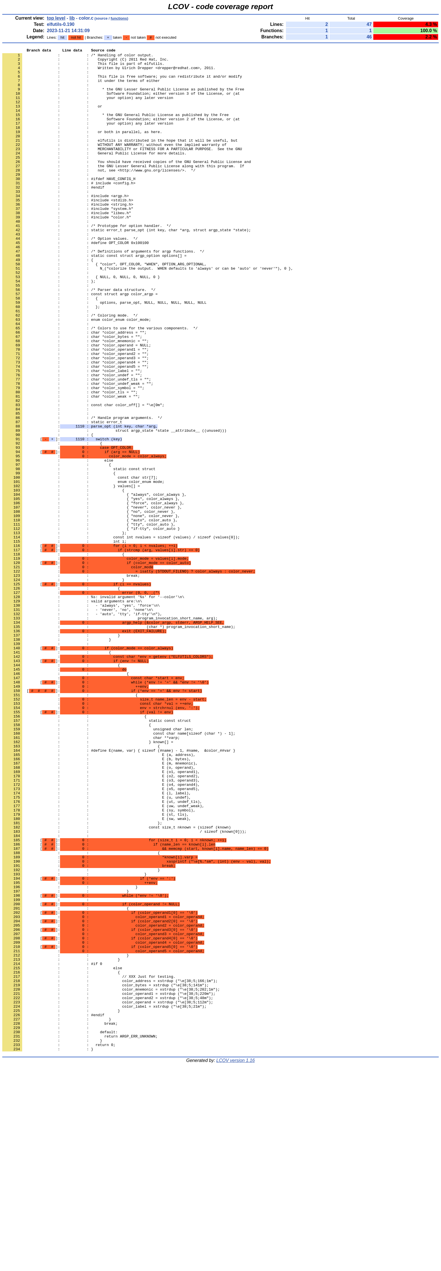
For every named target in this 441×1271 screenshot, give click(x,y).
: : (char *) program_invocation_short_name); (118, 742)
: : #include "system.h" (67, 240)
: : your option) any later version (87, 107)
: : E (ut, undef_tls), (102, 952)
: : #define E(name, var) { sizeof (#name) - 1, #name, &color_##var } (118, 891)
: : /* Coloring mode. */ (70, 368)
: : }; (49, 327)
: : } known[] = (87, 880)
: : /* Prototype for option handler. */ (86, 261)
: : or (52, 118)
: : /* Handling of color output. (77, 56)
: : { (47, 302)
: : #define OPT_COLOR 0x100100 (75, 281)
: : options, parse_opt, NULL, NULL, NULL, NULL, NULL (104, 353)
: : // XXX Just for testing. (88, 1162)
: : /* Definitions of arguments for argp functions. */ (103, 292)
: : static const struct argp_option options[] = (94, 297)
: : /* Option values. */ (70, 276)
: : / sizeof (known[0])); (124, 988)
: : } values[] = (71, 573)
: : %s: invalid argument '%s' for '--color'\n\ (93, 706)
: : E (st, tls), (95, 967)
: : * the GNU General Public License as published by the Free (115, 128)
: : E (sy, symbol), (98, 962)
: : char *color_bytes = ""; (72, 394)
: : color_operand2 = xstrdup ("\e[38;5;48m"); (107, 1188)
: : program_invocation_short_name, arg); (110, 732)
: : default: (60, 1228)
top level (56, 18)
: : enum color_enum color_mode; (76, 374)
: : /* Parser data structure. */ (78, 338)
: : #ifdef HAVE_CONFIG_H (68, 205)
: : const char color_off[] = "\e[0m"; (83, 476)
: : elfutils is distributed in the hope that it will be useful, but (120, 159)
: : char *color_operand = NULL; (76, 404)
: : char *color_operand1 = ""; (75, 409)
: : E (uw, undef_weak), (103, 957)
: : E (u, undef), (96, 947)
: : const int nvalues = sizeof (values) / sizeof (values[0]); (121, 635)
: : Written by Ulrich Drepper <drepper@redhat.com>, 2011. (108, 72)
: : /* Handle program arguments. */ (82, 491)
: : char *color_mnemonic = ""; (75, 399)
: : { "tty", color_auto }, (88, 619)
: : (46, 77)
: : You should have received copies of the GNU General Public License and (126, 184)
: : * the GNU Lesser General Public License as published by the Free (123, 97)
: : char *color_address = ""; (74, 389)
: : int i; (64, 640)
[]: (62, 517)
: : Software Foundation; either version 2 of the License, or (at (121, 133)
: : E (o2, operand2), (101, 921)
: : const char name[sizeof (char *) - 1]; (118, 870)
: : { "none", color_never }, (91, 609)
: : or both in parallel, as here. (82, 148)
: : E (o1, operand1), (101, 916)
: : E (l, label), (96, 942)
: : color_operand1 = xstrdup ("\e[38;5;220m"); (108, 1182)
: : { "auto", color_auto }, (90, 614)
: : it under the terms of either (81, 87)
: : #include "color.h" (66, 251)
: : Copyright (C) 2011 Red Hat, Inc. (85, 61)
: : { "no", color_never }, (88, 604)
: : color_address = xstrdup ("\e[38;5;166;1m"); (110, 1167)
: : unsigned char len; (97, 865)
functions (119, 18)
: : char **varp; (91, 875)
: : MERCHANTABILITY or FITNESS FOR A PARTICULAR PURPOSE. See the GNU (122, 169)
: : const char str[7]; (80, 563)
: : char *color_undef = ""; (72, 440)
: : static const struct (78, 553)
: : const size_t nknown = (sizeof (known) (116, 983)
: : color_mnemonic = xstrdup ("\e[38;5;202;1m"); (111, 1177)
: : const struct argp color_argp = (80, 343)
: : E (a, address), (98, 896)
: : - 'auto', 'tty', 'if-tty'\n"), (82, 727)
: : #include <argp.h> (65, 225)
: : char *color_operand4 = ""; (75, 425)
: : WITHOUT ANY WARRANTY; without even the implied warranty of (114, 164)
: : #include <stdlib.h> (67, 230)
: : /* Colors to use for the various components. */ (99, 384)
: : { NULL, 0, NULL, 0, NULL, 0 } (81, 322)
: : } (63, 686)
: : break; (71, 681)
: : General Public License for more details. (94, 174)
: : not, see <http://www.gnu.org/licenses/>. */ (98, 194)
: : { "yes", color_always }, (91, 589)
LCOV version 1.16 (235, 1260)
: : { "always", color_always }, (94, 583)
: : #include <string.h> (67, 235)
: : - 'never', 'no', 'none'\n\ (77, 722)
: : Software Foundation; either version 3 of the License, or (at (121, 102)
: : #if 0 (52, 1147)
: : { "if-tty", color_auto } (91, 624)
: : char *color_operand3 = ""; (75, 420)
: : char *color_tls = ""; (70, 461)
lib (72, 18)
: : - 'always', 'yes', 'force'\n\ (81, 717)
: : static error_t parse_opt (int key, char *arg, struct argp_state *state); (126, 266)
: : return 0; (59, 1244)
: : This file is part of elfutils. (83, 66)
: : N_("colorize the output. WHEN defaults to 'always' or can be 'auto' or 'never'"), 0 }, (147, 312)
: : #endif (53, 215)
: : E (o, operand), (98, 911)
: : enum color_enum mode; (83, 568)
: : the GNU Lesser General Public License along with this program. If (123, 189)
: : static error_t (62, 496)
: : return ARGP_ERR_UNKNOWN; (80, 1234)
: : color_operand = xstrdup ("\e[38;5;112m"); (107, 1193)
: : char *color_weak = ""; (71, 466)
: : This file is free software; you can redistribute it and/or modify (122, 82)
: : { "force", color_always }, (93, 594)
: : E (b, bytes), (96, 901)
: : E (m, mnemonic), (99, 906)
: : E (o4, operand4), (101, 932)
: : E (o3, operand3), (101, 926)
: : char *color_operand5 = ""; (75, 430)
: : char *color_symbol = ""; (73, 455)
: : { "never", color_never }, (92, 599)
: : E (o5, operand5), (101, 937)
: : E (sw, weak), (96, 973)
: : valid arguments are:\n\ (72, 711)
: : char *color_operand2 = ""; (75, 415)
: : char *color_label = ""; (72, 435)
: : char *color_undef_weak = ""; (77, 450)
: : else (57, 542)
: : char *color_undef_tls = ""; (76, 445)
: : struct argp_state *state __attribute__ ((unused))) (114, 507)
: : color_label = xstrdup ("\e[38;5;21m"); (104, 1198)
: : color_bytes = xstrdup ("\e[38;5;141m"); (105, 1172)
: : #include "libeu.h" (66, 246)
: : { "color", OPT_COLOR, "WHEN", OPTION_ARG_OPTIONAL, (104, 307)
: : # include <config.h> (68, 210)
